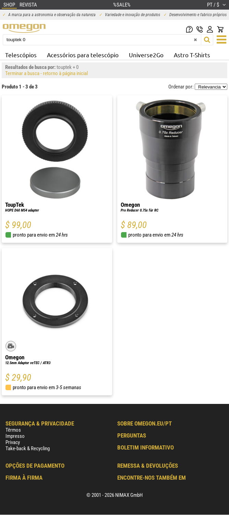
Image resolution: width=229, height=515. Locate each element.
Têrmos (13, 430)
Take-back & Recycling (27, 448)
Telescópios (21, 54)
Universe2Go (146, 54)
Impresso (15, 436)
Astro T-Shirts (192, 54)
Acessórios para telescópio (83, 54)
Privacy (12, 442)
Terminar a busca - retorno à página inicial (46, 73)
